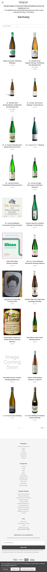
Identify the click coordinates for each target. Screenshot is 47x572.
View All (24, 513)
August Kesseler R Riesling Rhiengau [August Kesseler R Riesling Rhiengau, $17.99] (12, 62)
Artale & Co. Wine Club (23, 446)
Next (43, 428)
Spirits (23, 474)
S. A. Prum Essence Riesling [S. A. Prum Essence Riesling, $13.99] (12, 416)
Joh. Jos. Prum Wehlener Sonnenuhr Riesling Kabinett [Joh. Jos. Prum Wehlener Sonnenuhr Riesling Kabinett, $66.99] (35, 262)
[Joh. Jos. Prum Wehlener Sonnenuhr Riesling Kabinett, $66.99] (35, 246)
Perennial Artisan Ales (23, 507)
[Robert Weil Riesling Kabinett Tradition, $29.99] (35, 362)
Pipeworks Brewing (23, 496)
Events (23, 452)
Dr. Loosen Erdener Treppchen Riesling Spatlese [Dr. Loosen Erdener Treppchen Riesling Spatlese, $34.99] (12, 184)
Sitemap (23, 458)
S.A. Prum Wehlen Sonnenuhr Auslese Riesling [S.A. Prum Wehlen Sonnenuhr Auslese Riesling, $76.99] (35, 417)
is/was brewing (23, 501)
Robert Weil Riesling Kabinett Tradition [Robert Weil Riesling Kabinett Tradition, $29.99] (35, 378)
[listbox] (12, 26)
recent (23, 468)
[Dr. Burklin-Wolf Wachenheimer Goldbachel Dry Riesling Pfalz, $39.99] (12, 87)
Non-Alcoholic (23, 479)
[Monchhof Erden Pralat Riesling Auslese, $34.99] (35, 322)
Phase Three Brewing (23, 494)
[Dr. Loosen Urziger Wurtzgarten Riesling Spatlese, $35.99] (35, 167)
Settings (5, 569)
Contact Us (23, 456)
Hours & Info (23, 454)
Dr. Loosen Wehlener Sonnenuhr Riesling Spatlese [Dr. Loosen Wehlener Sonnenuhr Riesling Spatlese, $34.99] (12, 224)
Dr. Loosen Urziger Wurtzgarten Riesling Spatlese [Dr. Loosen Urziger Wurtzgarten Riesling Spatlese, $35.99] (34, 185)
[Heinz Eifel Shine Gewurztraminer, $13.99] (12, 246)
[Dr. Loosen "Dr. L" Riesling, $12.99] (35, 129)
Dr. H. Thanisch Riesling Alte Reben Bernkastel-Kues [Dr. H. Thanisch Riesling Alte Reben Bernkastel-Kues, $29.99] (12, 146)
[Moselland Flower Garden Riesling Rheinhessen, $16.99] (12, 362)
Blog (23, 450)
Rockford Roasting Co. (23, 503)
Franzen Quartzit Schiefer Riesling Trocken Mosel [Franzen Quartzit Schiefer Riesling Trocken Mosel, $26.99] (35, 224)
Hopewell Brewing (23, 505)
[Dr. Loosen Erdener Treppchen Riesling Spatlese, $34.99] (12, 167)
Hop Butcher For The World (23, 498)
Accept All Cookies (28, 569)
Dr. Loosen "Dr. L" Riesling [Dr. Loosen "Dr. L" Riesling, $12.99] (35, 145)
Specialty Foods (23, 478)
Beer (23, 472)
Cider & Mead (23, 476)
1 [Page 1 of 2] (19, 428)
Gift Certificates (23, 485)
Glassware (23, 481)
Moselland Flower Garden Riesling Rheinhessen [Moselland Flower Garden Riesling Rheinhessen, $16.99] (12, 378)
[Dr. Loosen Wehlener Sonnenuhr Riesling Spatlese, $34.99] (12, 207)
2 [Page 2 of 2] (22, 428)
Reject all (15, 569)
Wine (23, 470)
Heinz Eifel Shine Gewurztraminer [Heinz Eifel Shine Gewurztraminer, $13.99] (12, 262)
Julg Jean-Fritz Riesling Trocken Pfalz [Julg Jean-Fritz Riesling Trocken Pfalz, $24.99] (12, 300)
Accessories (23, 483)
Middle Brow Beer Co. (23, 511)
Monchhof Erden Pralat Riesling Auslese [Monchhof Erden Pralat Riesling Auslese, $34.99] (35, 338)
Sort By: (5, 26)
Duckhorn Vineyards (23, 509)
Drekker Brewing (23, 499)
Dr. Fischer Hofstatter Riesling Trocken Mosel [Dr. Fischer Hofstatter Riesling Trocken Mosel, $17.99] (35, 104)
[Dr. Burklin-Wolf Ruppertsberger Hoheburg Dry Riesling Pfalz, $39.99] (35, 45)
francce (23, 466)
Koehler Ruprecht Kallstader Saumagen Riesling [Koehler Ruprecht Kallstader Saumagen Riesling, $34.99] (35, 300)
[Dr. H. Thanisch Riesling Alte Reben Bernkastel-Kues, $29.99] (12, 129)
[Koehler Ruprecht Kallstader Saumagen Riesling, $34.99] (35, 284)
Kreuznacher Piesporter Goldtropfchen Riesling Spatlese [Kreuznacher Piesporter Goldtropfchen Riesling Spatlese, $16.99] (12, 339)
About (23, 448)
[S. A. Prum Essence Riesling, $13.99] (12, 400)
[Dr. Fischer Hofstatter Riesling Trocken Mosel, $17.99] (35, 87)
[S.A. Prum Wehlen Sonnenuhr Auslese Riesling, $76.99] (35, 400)
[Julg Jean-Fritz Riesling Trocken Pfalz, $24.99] (12, 284)
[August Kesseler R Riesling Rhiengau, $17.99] (12, 45)
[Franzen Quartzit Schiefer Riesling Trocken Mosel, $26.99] (35, 207)
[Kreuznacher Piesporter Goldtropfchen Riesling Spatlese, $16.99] (12, 322)
